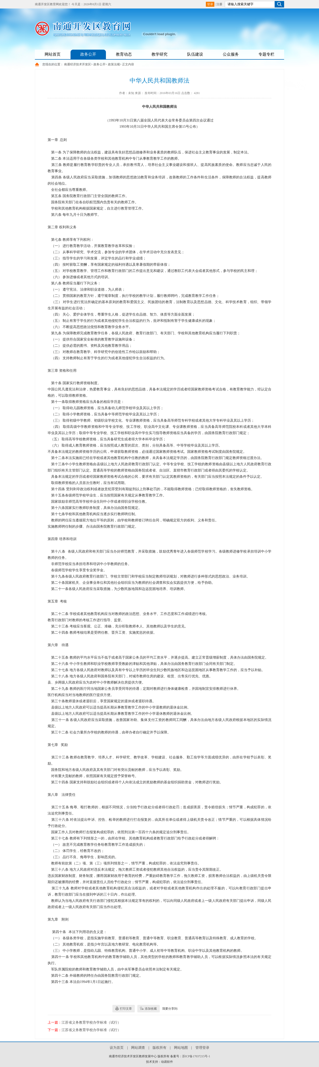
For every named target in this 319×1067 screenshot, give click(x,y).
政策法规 (114, 64)
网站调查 (138, 1048)
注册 (219, 4)
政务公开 (88, 54)
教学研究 (159, 54)
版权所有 (159, 1048)
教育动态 (124, 54)
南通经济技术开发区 (77, 64)
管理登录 (202, 1048)
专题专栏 (266, 54)
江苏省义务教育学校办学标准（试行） (91, 1022)
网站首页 (53, 54)
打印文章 (126, 1008)
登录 (210, 4)
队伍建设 (195, 54)
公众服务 (231, 54)
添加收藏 (151, 1008)
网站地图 (181, 1048)
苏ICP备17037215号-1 (196, 1056)
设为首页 (117, 1048)
